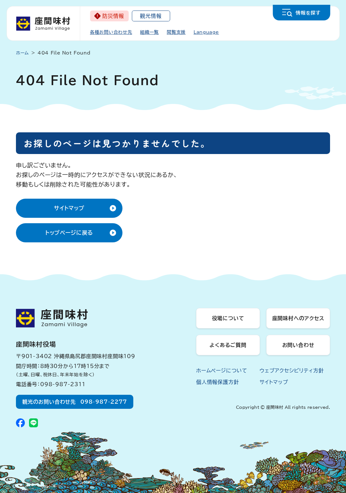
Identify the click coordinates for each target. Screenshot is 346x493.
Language (206, 32)
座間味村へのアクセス (298, 318)
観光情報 (150, 15)
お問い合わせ (298, 345)
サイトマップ (69, 208)
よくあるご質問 (228, 345)
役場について (228, 318)
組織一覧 (149, 32)
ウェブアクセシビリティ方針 (292, 370)
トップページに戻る (69, 232)
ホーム (22, 53)
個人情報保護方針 (217, 382)
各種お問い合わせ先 (111, 32)
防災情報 (113, 15)
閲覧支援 (176, 32)
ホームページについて (221, 370)
